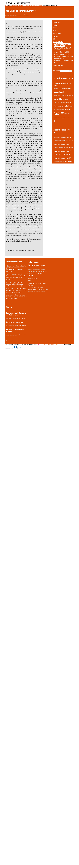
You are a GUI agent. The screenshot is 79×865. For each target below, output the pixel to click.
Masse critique (57, 33)
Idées (54, 31)
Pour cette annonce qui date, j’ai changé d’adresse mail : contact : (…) (14, 284)
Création (55, 25)
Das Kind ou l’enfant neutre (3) (62, 158)
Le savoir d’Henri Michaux (61, 99)
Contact (45, 344)
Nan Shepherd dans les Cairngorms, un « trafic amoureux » (16, 314)
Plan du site (51, 344)
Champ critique (57, 22)
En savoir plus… (38, 273)
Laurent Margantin (24, 15)
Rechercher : (56, 70)
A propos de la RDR (58, 65)
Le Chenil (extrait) (59, 92)
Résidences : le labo (13, 5)
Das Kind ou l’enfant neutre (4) (62, 151)
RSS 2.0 (59, 344)
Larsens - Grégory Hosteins (61, 54)
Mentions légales (32, 278)
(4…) (55, 132)
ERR (54, 39)
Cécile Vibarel (21, 318)
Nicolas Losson (23, 335)
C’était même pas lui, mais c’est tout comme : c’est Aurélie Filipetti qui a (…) (16, 290)
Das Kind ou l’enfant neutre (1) (62, 137)
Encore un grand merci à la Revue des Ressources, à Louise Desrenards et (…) (16, 296)
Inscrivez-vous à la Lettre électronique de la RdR (35, 288)
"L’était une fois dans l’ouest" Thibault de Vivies (62, 49)
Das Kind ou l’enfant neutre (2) (62, 144)
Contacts (30, 275)
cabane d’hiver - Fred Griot (61, 52)
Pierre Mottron (22, 325)
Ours (29, 281)
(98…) (70, 78)
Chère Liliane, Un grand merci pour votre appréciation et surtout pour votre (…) (16, 268)
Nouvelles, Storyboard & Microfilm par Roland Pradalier (63, 57)
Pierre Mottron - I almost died (14, 322)
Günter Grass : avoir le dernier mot (63, 106)
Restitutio (55, 36)
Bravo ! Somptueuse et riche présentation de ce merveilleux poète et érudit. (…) (16, 276)
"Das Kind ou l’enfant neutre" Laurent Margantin (30, 5)
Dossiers (55, 28)
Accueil (6, 5)
